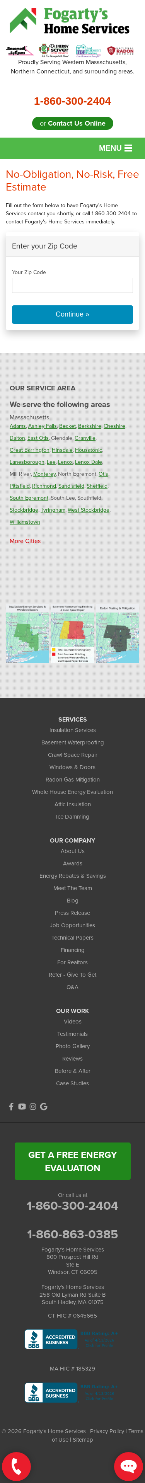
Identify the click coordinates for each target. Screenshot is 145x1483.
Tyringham (53, 510)
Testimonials (72, 1034)
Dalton (17, 438)
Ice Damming (72, 816)
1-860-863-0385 (72, 1234)
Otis (103, 474)
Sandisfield (71, 486)
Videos (73, 1021)
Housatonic (88, 450)
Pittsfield (20, 486)
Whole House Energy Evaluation (72, 792)
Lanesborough (27, 462)
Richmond (44, 486)
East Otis (38, 438)
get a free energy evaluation (72, 1161)
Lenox (65, 462)
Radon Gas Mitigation (73, 779)
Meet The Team (72, 888)
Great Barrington (29, 450)
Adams (18, 426)
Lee (51, 462)
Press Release (72, 913)
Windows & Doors (72, 767)
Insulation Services (72, 730)
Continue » (72, 314)
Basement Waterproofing (72, 742)
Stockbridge (24, 510)
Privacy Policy (107, 1431)
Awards (72, 863)
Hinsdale (62, 450)
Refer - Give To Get (72, 975)
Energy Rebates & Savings (72, 876)
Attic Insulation (73, 804)
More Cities (25, 540)
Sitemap (83, 1439)
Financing (73, 950)
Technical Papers (72, 937)
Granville (85, 438)
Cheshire (114, 426)
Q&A (72, 987)
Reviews (72, 1058)
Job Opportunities (72, 925)
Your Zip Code (29, 272)
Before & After (72, 1071)
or (73, 123)
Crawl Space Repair (72, 755)
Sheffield (97, 486)
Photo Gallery (73, 1046)
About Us (73, 851)
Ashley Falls (42, 426)
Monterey (44, 474)
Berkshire (89, 426)
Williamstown (25, 522)
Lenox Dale (88, 462)
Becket (67, 426)
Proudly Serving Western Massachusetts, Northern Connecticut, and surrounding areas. (72, 67)
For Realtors (72, 962)
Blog (72, 900)
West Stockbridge (88, 510)
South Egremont (29, 498)
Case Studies (72, 1083)
